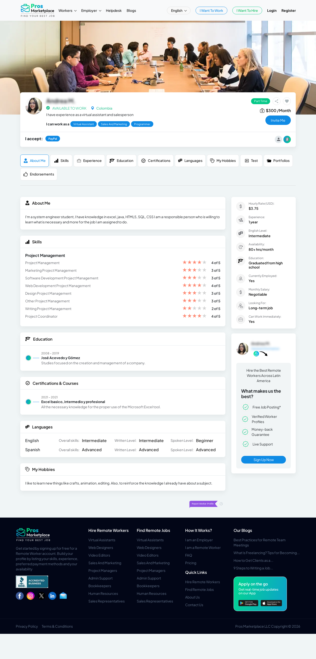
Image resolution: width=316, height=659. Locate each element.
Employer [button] (89, 10)
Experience (89, 160)
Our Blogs (243, 530)
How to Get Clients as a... (253, 560)
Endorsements (38, 174)
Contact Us (194, 604)
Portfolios (278, 160)
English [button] (177, 10)
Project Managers (102, 570)
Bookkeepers (99, 585)
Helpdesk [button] (114, 10)
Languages (190, 160)
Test (251, 160)
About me (34, 160)
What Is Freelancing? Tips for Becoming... (267, 552)
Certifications (155, 160)
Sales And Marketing (104, 563)
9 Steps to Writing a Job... (253, 568)
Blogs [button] (131, 10)
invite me (278, 120)
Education (121, 160)
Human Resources (103, 593)
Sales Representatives (106, 601)
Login (271, 10)
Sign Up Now (264, 459)
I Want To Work (211, 10)
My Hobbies (223, 160)
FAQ (188, 555)
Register (288, 10)
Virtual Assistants (101, 540)
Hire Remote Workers (108, 530)
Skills (61, 160)
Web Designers (100, 547)
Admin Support (100, 578)
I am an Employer (199, 540)
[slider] (194, 262)
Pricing (190, 563)
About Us (192, 597)
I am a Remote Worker (203, 547)
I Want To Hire (247, 10)
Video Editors (99, 555)
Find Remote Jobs (153, 530)
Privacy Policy (27, 626)
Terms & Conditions (57, 626)
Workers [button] (66, 10)
